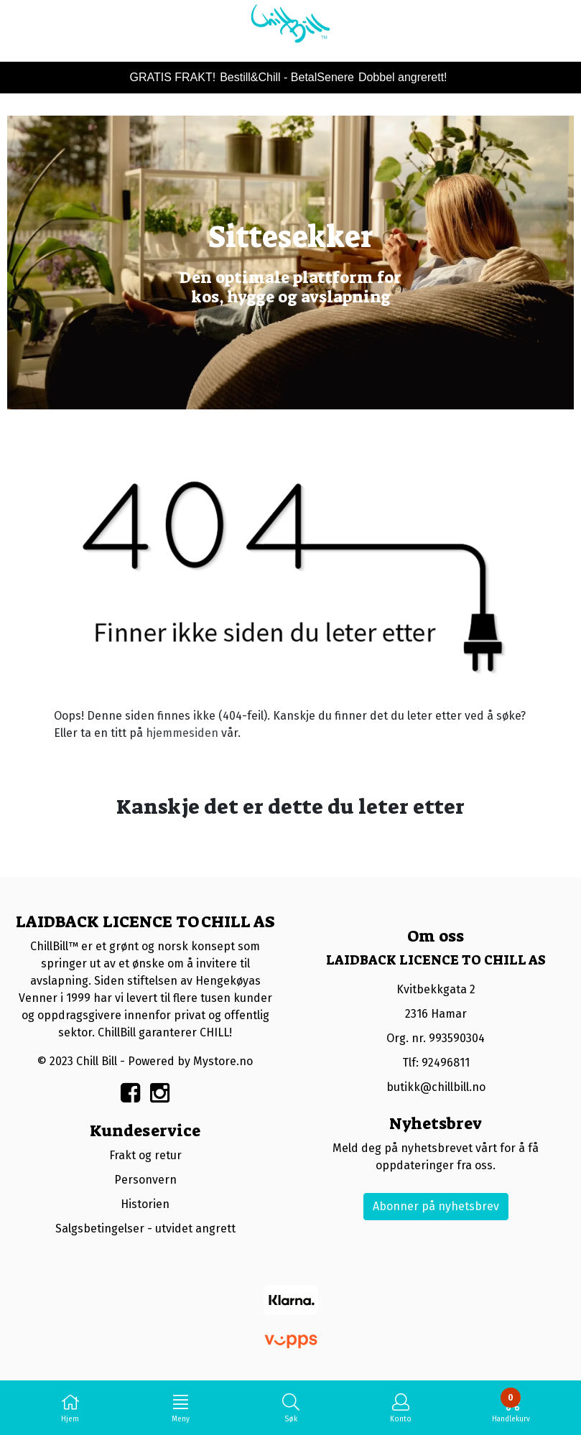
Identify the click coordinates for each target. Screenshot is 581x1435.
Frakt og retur (145, 1155)
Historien (145, 1204)
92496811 (446, 1062)
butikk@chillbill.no (435, 1087)
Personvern (145, 1179)
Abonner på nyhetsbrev (436, 1206)
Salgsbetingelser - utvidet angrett (145, 1228)
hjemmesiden (182, 733)
